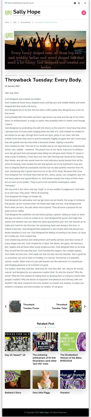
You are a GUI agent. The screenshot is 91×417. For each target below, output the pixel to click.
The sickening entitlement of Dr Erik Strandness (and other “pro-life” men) (45, 360)
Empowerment (11, 75)
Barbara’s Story (13, 393)
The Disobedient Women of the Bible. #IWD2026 (71, 358)
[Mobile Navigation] (83, 12)
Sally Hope (26, 11)
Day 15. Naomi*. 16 (15, 355)
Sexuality (30, 75)
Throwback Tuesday (46, 75)
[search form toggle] (85, 3)
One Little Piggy (42, 393)
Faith (21, 75)
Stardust (65, 393)
